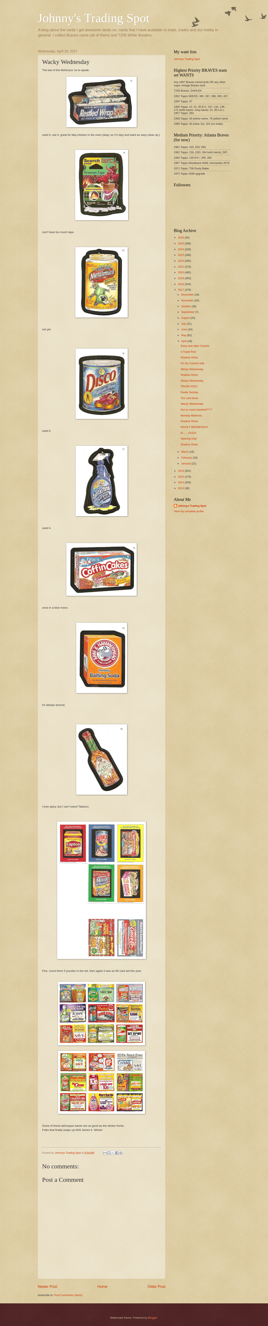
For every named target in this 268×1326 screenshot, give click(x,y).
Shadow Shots (189, 357)
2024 (181, 249)
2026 (181, 237)
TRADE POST (189, 386)
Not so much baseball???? (196, 409)
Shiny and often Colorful (194, 345)
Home (102, 1287)
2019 (181, 278)
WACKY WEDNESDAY (194, 427)
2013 (181, 488)
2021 (181, 266)
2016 (181, 470)
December (187, 294)
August (185, 317)
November (187, 300)
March (185, 451)
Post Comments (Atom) (68, 1295)
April (184, 341)
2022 (181, 260)
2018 (181, 284)
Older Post (156, 1287)
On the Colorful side (192, 363)
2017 (181, 289)
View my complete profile (189, 511)
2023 (181, 255)
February (187, 457)
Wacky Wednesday (191, 369)
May (184, 335)
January (186, 463)
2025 (181, 243)
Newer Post (47, 1287)
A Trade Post (188, 351)
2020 (181, 272)
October (186, 306)
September (188, 312)
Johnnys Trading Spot (187, 59)
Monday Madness (191, 415)
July (184, 323)
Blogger (152, 1317)
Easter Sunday (189, 392)
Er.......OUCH (188, 432)
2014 (181, 482)
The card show (189, 398)
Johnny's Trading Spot (93, 18)
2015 (181, 476)
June (184, 329)
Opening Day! (188, 438)
